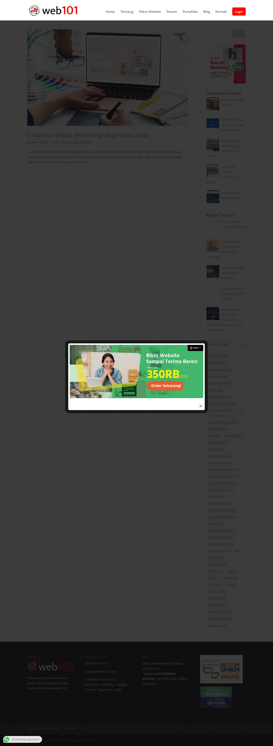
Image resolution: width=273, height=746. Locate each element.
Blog (206, 12)
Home (110, 12)
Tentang (127, 12)
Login (239, 11)
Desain (172, 12)
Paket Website (150, 12)
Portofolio (190, 12)
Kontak (221, 12)
